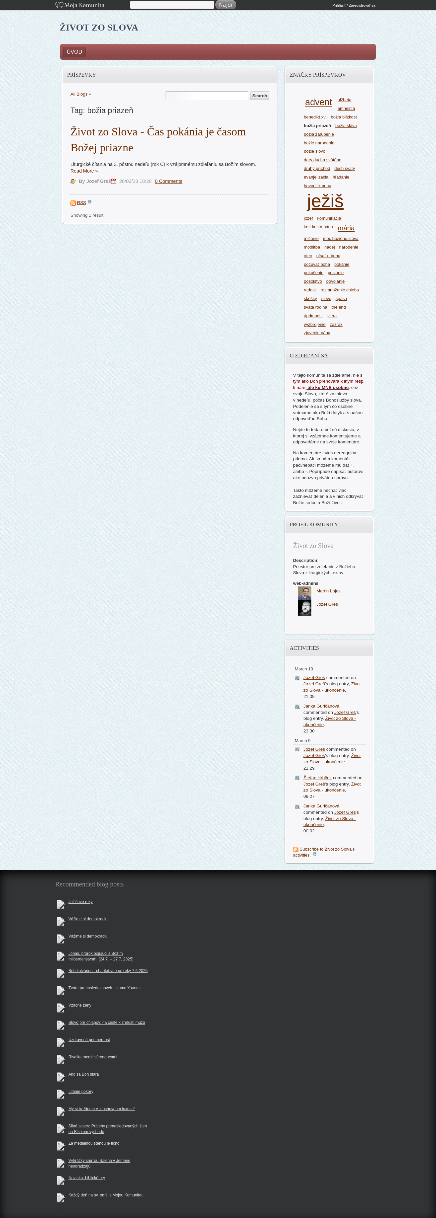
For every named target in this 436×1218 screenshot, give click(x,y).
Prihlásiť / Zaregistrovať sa (353, 5)
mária (346, 228)
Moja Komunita (92, 6)
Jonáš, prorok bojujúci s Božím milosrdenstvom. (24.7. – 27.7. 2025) (100, 956)
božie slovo (314, 151)
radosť (310, 289)
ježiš (325, 200)
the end (339, 307)
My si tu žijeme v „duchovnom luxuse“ (101, 1108)
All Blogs (78, 94)
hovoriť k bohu (317, 185)
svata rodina (315, 307)
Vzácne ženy (79, 1005)
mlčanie (311, 238)
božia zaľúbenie (319, 134)
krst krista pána (318, 226)
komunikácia (329, 218)
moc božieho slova (341, 238)
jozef (308, 218)
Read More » (84, 171)
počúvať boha (317, 264)
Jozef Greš (314, 677)
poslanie (336, 272)
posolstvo (313, 281)
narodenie (348, 247)
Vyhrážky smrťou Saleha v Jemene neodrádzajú (99, 1163)
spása (341, 298)
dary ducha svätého (322, 159)
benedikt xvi (315, 116)
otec (308, 255)
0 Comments (168, 181)
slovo (326, 298)
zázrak (336, 324)
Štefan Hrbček (317, 777)
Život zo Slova (99, 27)
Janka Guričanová (321, 706)
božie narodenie (319, 142)
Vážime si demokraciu (87, 919)
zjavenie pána (317, 332)
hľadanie (341, 177)
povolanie (335, 281)
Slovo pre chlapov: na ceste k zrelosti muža (106, 1022)
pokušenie (313, 272)
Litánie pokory (80, 1091)
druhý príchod (317, 168)
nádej (329, 247)
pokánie (341, 264)
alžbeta (345, 99)
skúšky (310, 298)
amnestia (346, 108)
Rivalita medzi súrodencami (92, 1057)
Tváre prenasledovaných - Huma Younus (104, 988)
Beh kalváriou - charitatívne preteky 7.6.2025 (108, 970)
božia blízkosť (344, 116)
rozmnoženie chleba (339, 289)
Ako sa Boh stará (83, 1074)
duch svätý (344, 168)
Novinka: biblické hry (86, 1178)
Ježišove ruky (80, 901)
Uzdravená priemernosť (89, 1039)
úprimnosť (313, 315)
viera (332, 315)
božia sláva (346, 125)
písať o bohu (328, 255)
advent (318, 102)
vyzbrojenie (314, 324)
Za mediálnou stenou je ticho (93, 1143)
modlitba (312, 247)
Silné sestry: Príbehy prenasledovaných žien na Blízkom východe (107, 1129)
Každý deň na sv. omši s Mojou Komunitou (106, 1195)
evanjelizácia (316, 177)
